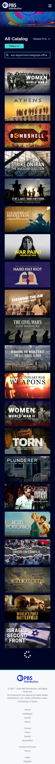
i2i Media (33, 701)
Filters (14, 46)
